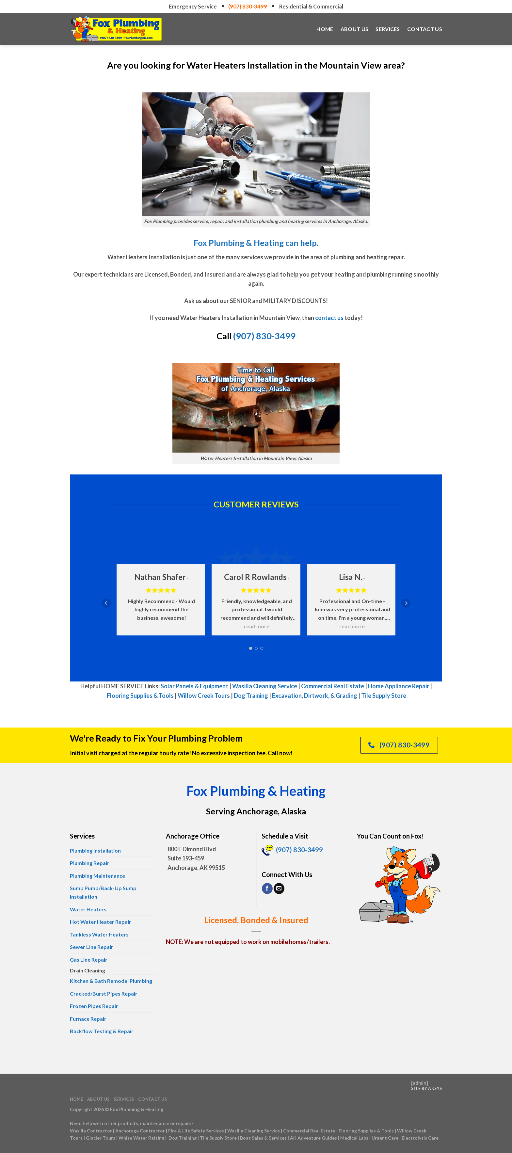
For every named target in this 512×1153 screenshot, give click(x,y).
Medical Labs (354, 1138)
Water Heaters (88, 909)
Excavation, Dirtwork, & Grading (314, 695)
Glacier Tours (100, 1138)
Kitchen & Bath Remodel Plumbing (111, 981)
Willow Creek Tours (204, 695)
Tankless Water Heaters (99, 934)
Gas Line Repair (88, 959)
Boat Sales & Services (263, 1138)
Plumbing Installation (95, 850)
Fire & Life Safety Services (196, 1130)
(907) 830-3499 (248, 6)
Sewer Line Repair (91, 947)
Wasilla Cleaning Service (264, 686)
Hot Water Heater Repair (100, 922)
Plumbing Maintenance (97, 876)
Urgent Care (385, 1138)
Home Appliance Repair (398, 686)
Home (324, 29)
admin (419, 1083)
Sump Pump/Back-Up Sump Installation (103, 892)
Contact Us (424, 29)
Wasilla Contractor (91, 1130)
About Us (355, 29)
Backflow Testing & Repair (102, 1031)
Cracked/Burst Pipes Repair (103, 993)
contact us (329, 317)
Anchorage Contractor (140, 1130)
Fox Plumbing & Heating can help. (256, 243)
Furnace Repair (88, 1019)
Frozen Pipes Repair (94, 1006)
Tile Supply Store (383, 695)
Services (388, 29)
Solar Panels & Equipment (194, 686)
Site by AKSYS (426, 1088)
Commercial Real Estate (332, 686)
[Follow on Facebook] (267, 888)
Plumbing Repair (89, 863)
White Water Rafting (141, 1138)
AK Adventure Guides (313, 1138)
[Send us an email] (279, 888)
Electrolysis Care (420, 1138)
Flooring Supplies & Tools (140, 695)
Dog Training (251, 695)
